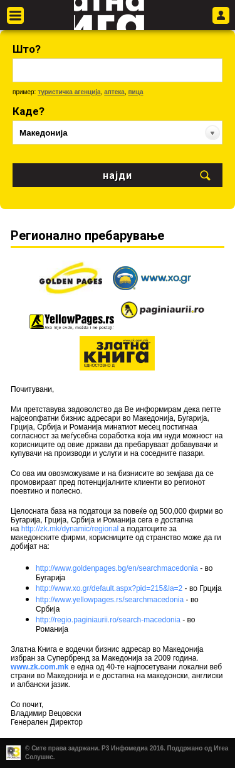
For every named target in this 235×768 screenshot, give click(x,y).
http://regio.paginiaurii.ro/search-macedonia (108, 619)
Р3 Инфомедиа (125, 748)
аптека (114, 92)
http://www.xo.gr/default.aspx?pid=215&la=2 (109, 588)
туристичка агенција (69, 92)
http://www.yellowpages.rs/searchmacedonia (110, 599)
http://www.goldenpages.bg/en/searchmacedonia (117, 568)
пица (135, 92)
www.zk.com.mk (39, 667)
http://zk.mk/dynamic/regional (69, 528)
